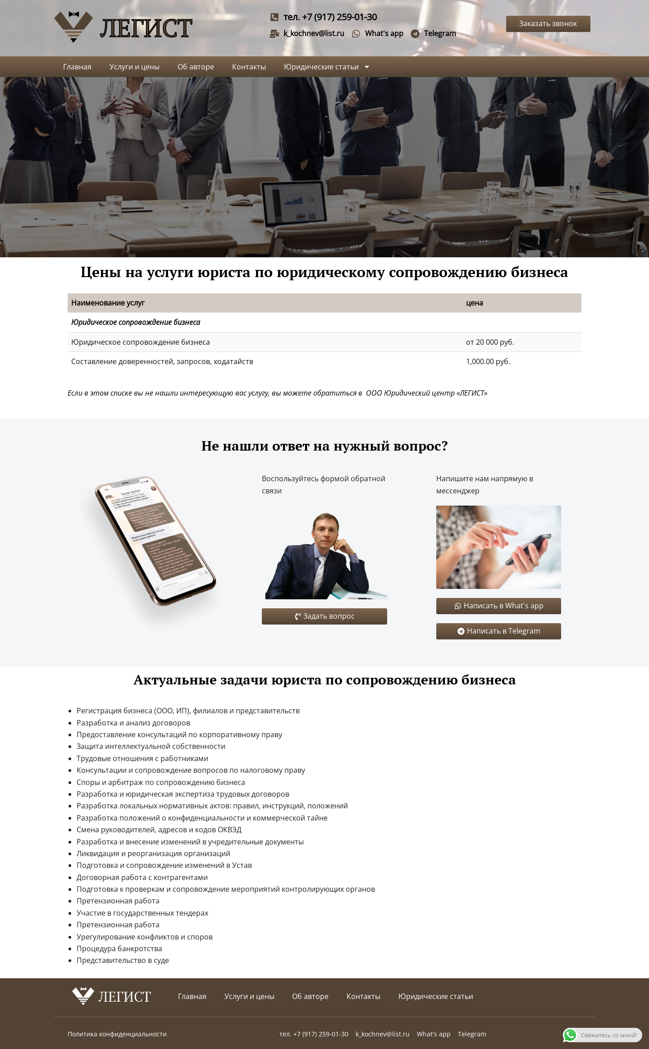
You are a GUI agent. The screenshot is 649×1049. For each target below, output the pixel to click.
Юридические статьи (327, 67)
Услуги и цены (135, 67)
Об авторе (196, 67)
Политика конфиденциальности (117, 1034)
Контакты (249, 67)
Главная (77, 67)
